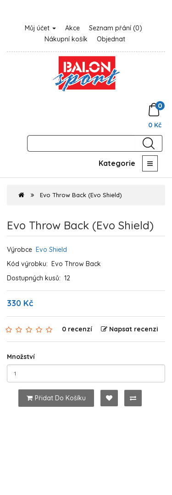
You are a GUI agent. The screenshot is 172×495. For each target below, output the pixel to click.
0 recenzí (77, 329)
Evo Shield (51, 249)
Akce (72, 28)
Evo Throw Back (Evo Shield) (81, 195)
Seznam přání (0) (115, 28)
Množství (21, 357)
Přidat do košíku (56, 398)
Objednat (111, 39)
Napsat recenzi (129, 329)
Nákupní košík (66, 39)
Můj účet (40, 28)
